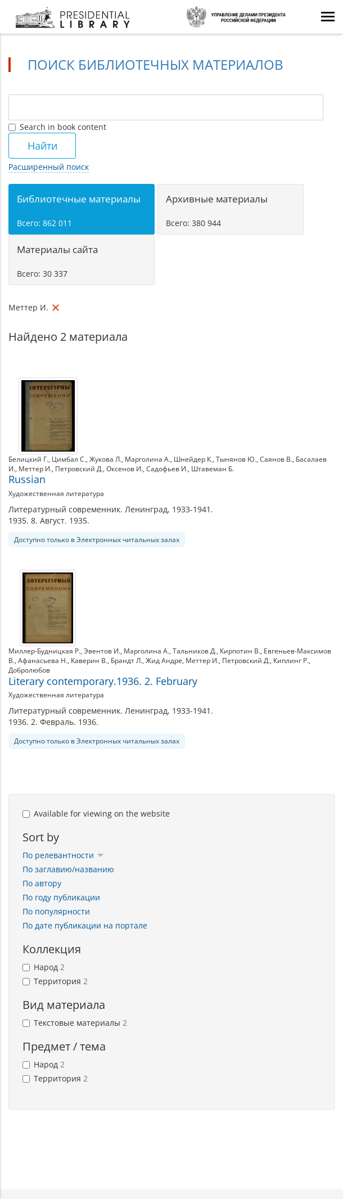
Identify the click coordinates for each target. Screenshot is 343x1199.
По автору (41, 883)
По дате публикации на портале (84, 925)
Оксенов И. (124, 469)
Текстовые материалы (74, 1022)
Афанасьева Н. (42, 660)
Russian (27, 479)
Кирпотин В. (240, 651)
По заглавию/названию (68, 869)
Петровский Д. (79, 469)
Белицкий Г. (28, 459)
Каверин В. (89, 660)
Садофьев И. (167, 469)
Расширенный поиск (48, 166)
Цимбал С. (69, 459)
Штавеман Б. (212, 469)
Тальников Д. (194, 651)
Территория (55, 981)
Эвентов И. (102, 651)
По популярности (56, 911)
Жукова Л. (105, 459)
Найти (42, 145)
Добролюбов (29, 670)
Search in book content (57, 126)
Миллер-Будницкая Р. (44, 651)
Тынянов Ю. (236, 459)
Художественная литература (56, 493)
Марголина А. (147, 459)
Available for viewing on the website (96, 813)
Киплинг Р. (291, 660)
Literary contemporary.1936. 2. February (102, 681)
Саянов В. (276, 459)
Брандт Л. (126, 660)
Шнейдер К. (193, 459)
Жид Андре (164, 660)
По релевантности (63, 855)
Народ (43, 967)
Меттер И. (35, 469)
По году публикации (61, 897)
